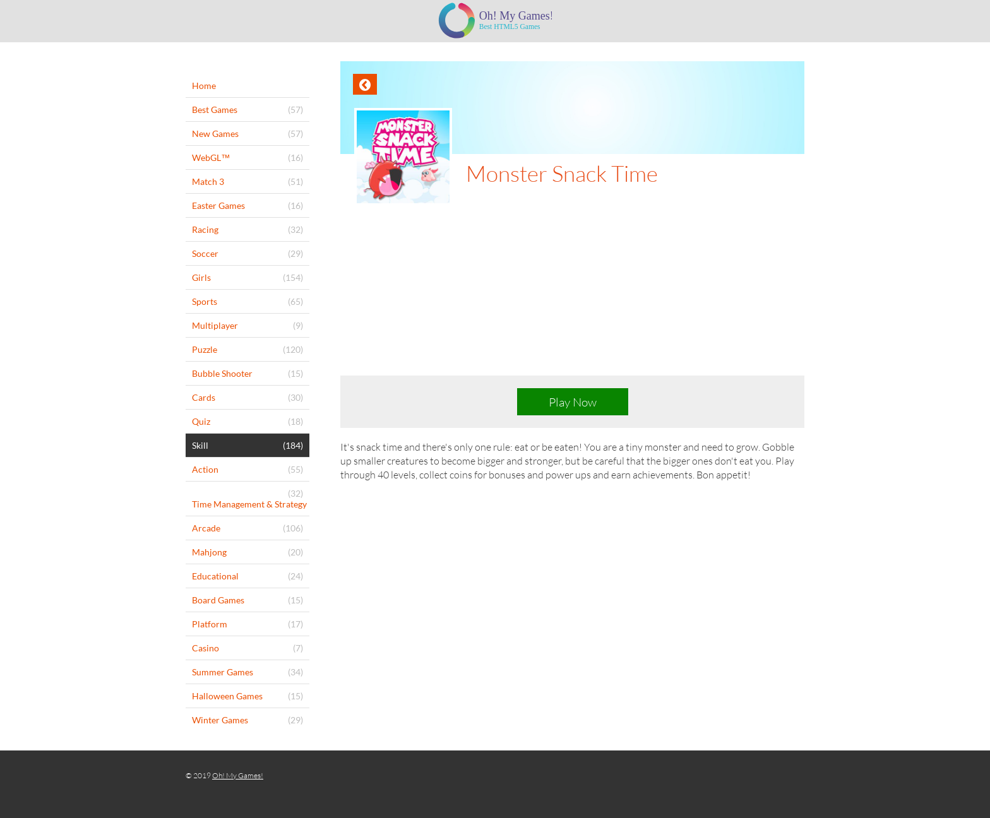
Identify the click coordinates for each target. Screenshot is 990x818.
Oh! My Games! (237, 775)
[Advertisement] (572, 300)
